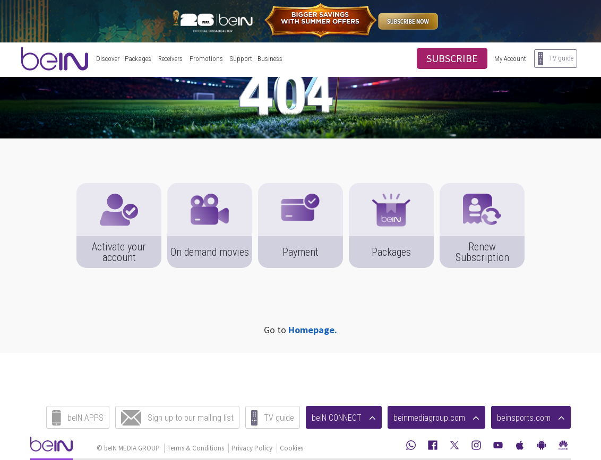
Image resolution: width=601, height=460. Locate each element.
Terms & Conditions (195, 448)
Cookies (291, 448)
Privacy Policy (251, 448)
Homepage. (312, 330)
